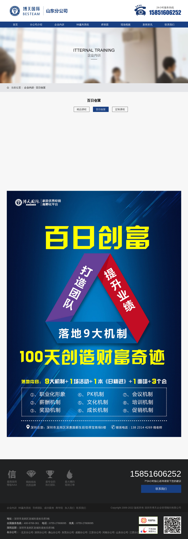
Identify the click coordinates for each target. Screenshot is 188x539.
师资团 (104, 24)
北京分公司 (27, 532)
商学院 (59, 507)
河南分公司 (108, 532)
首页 (15, 24)
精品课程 (82, 109)
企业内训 (59, 24)
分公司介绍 (36, 24)
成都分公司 (81, 532)
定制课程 (120, 109)
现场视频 (125, 24)
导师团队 (37, 507)
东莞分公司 (68, 532)
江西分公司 (136, 532)
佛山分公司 (54, 532)
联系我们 (169, 24)
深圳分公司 (41, 532)
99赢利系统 (82, 24)
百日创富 (101, 109)
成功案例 (49, 507)
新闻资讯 (147, 24)
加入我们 (69, 507)
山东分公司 (122, 532)
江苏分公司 (95, 532)
